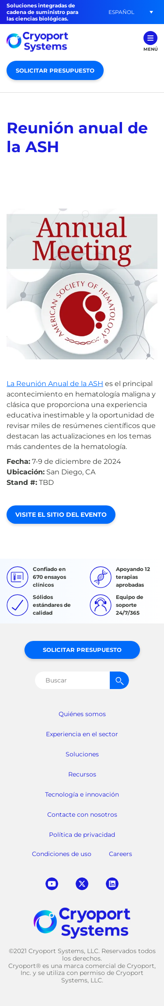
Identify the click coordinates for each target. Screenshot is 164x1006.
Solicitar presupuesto (55, 70)
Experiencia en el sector (82, 734)
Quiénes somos (82, 714)
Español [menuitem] (121, 12)
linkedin (112, 883)
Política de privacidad (82, 835)
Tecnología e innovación (82, 794)
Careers (120, 854)
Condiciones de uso (61, 854)
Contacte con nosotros (82, 814)
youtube (51, 883)
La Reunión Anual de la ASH (55, 383)
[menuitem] (121, 12)
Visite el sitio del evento (61, 515)
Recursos (82, 774)
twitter (82, 883)
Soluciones (82, 754)
